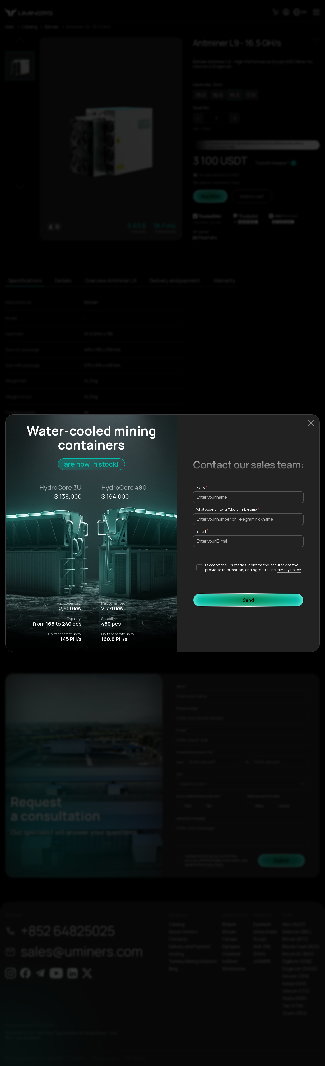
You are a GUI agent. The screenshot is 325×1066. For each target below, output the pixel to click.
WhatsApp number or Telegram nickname (226, 509)
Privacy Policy (289, 569)
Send (248, 600)
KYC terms (237, 565)
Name (200, 487)
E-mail (201, 531)
